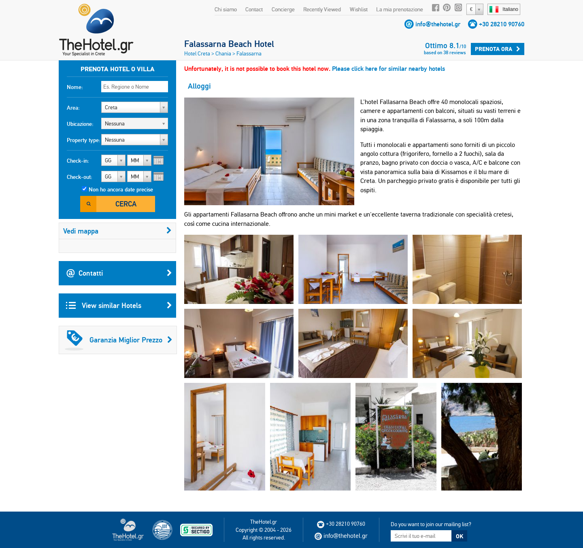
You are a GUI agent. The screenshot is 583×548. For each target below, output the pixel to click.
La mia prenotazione (399, 9)
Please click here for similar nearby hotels (388, 68)
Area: (73, 107)
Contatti (119, 273)
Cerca (125, 203)
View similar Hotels (119, 305)
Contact (254, 9)
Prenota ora (497, 49)
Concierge (283, 9)
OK (459, 536)
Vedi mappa (117, 231)
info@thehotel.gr (437, 24)
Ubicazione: (80, 123)
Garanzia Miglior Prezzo (118, 340)
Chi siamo (226, 9)
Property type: (83, 140)
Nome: (75, 87)
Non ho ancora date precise (121, 189)
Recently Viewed (322, 9)
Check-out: (79, 177)
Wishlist (359, 9)
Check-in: (78, 160)
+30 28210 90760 (501, 24)
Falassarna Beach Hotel (229, 43)
